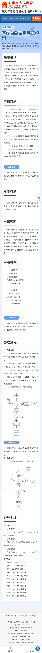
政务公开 (21, 11)
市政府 (11, 11)
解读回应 (33, 11)
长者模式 (36, 18)
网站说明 (9, 622)
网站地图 (32, 622)
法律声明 (17, 622)
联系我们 (25, 622)
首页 (4, 11)
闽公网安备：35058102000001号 (21, 628)
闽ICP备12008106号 (21, 631)
